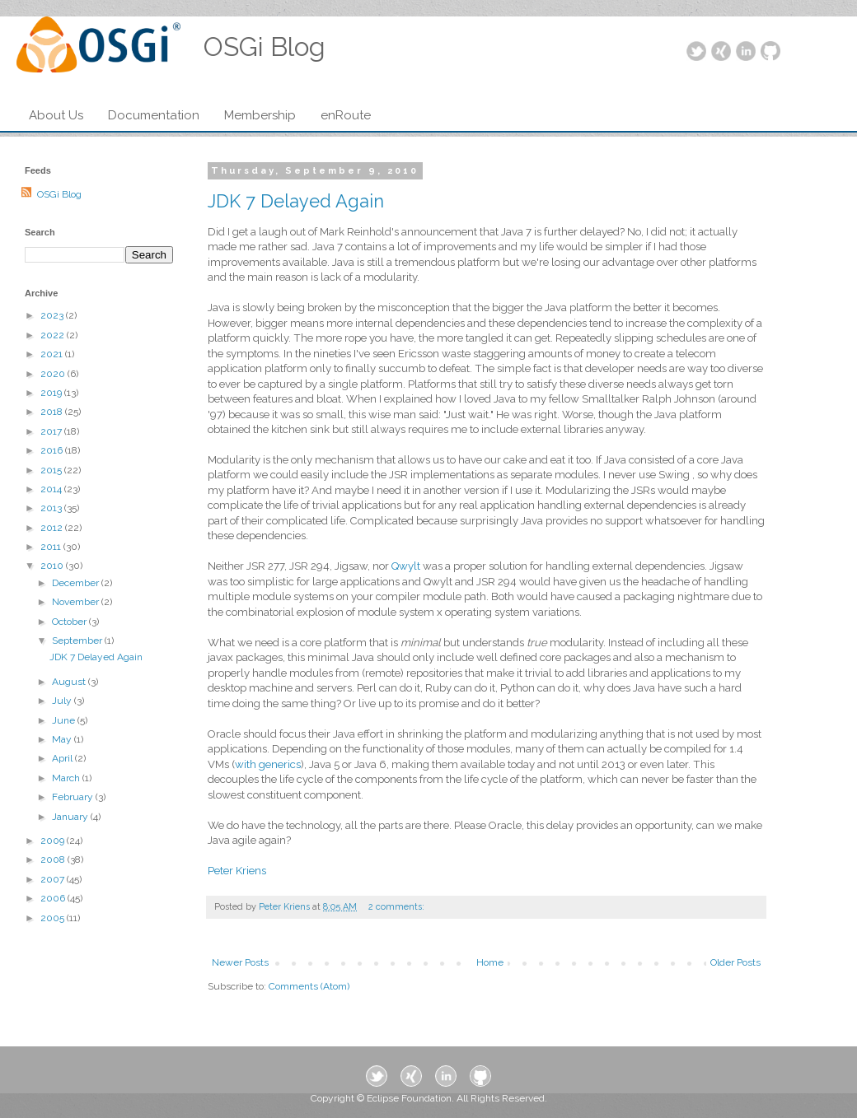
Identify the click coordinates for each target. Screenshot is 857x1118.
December (76, 583)
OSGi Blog (59, 194)
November (76, 602)
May (63, 739)
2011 (51, 546)
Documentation (153, 115)
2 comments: (397, 906)
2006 (54, 898)
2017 (52, 431)
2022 (53, 335)
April (63, 758)
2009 (53, 840)
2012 (52, 527)
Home (489, 962)
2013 (52, 508)
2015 (52, 470)
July (63, 700)
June (64, 720)
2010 (53, 565)
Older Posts (735, 962)
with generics (268, 764)
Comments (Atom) (309, 986)
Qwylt (405, 566)
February (74, 797)
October (70, 621)
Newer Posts (240, 962)
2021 (52, 354)
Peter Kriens (237, 870)
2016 (52, 450)
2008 (54, 859)
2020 (54, 374)
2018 (52, 411)
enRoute (346, 115)
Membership (260, 115)
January (71, 816)
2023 (53, 315)
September (78, 640)
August (70, 681)
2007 (53, 879)
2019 (52, 392)
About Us (56, 115)
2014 (52, 489)
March (67, 778)
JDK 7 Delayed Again (296, 201)
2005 (53, 918)
